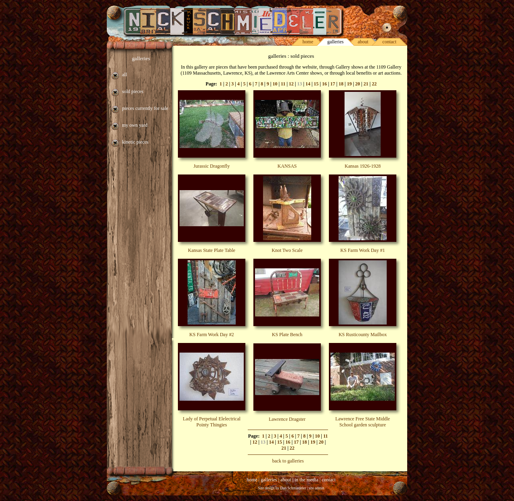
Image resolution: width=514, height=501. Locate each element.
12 (291, 84)
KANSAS (287, 166)
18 (341, 84)
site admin (316, 488)
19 (349, 84)
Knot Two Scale (287, 250)
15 (316, 84)
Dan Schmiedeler (293, 488)
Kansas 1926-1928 (363, 166)
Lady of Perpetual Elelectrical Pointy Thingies (212, 422)
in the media (306, 480)
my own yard (134, 125)
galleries (141, 58)
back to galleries (288, 461)
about (363, 42)
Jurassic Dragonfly (212, 166)
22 (374, 84)
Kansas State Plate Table (211, 250)
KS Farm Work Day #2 (212, 334)
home (307, 42)
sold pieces (132, 91)
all (124, 74)
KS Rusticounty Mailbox (363, 334)
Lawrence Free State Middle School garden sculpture (362, 422)
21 (365, 84)
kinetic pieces (135, 142)
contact (389, 42)
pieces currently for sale (145, 108)
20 (357, 84)
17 (332, 84)
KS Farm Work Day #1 (363, 250)
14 (308, 84)
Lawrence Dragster (287, 419)
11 (283, 84)
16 (324, 84)
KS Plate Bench (287, 334)
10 (275, 84)
